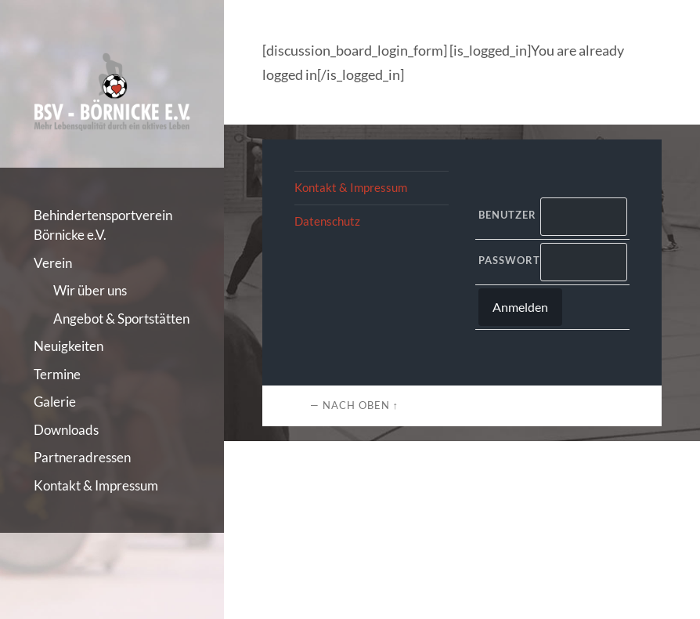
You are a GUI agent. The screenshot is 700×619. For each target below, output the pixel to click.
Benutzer (506, 214)
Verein (53, 263)
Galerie (55, 401)
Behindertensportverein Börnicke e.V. (103, 225)
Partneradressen (82, 457)
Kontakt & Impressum (96, 485)
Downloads (66, 430)
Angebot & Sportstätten (121, 318)
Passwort (506, 260)
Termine (57, 374)
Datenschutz (327, 221)
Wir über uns (90, 290)
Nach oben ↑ (361, 405)
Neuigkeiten (68, 346)
